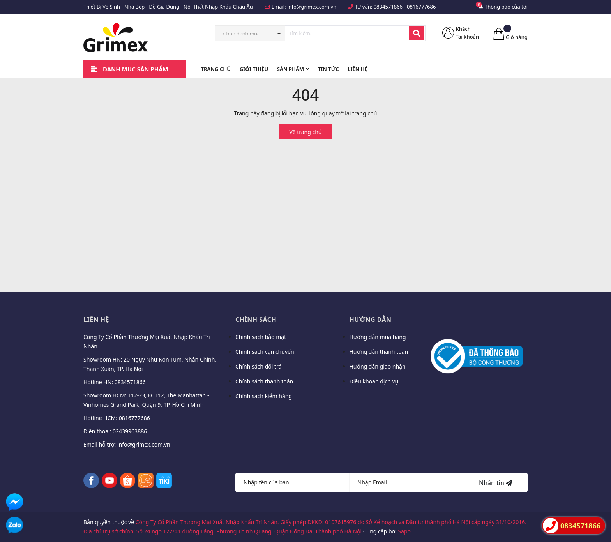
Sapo (404, 531)
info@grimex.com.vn (311, 6)
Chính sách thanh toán (264, 381)
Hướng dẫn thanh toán (379, 351)
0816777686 (421, 6)
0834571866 (388, 6)
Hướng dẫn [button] (371, 319)
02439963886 (130, 431)
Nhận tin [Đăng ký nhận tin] (495, 482)
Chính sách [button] (255, 319)
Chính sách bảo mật (260, 337)
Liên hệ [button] (96, 319)
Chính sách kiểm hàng (263, 396)
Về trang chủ (306, 132)
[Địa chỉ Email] (407, 482)
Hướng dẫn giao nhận (378, 366)
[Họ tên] (292, 482)
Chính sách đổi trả (258, 366)
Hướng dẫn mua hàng (378, 337)
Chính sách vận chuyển (264, 351)
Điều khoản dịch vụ (374, 381)
